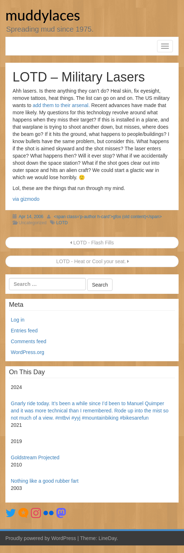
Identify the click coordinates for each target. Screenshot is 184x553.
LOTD (62, 222)
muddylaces (42, 15)
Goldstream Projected (35, 457)
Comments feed (28, 341)
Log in (17, 320)
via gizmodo (26, 199)
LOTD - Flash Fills (92, 242)
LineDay (107, 538)
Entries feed (24, 330)
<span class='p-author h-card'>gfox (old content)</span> (108, 216)
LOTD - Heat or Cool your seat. (92, 261)
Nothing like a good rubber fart (44, 481)
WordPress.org (27, 352)
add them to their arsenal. (61, 105)
